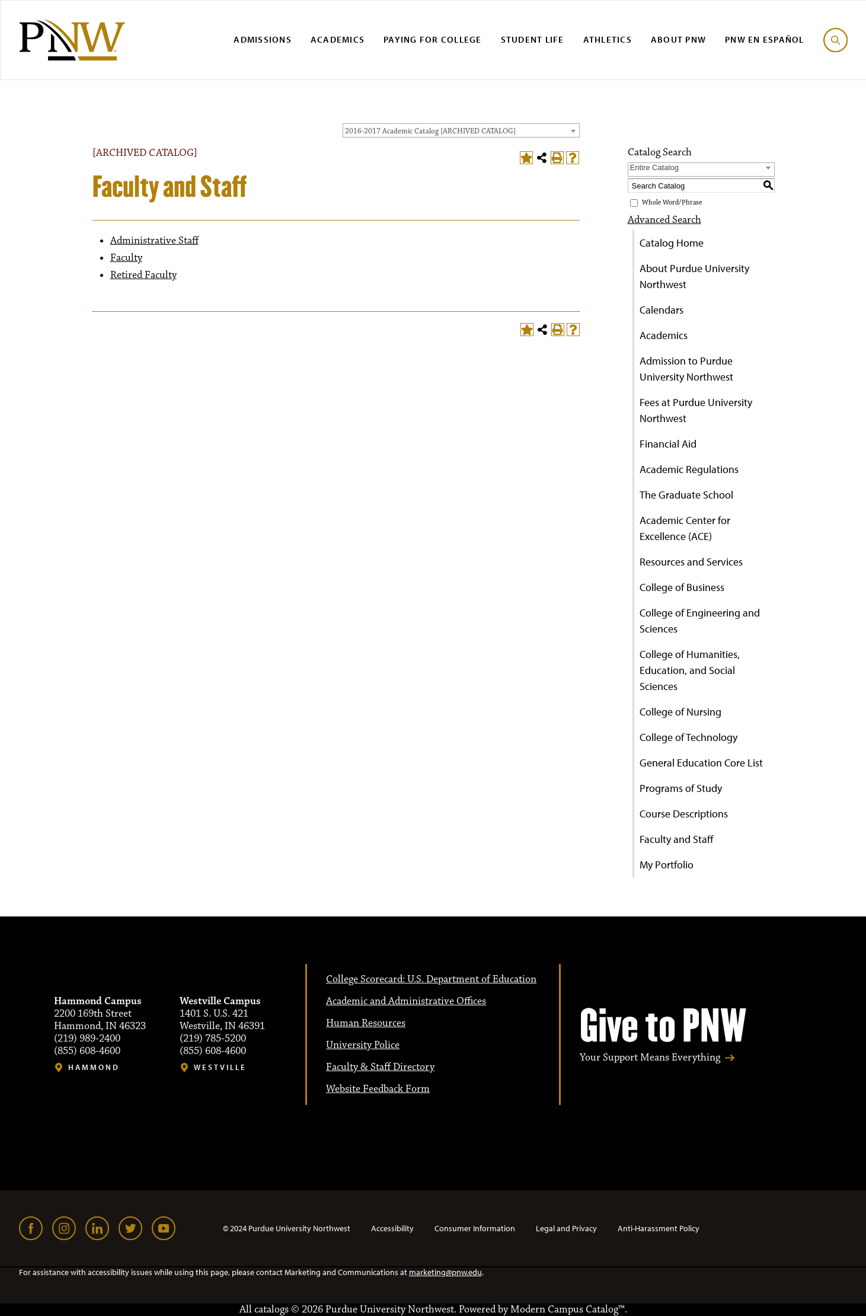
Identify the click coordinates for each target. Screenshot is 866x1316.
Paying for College (433, 39)
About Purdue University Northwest (694, 276)
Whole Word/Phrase (672, 203)
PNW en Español (764, 39)
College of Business (682, 587)
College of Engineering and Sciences (700, 620)
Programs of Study (681, 788)
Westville (220, 1067)
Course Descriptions (684, 813)
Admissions (263, 39)
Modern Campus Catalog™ (567, 1309)
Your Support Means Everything (650, 1058)
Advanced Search (664, 219)
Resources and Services (691, 561)
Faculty (126, 257)
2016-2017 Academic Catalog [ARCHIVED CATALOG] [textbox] (430, 131)
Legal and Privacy (566, 1228)
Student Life (532, 39)
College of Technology (688, 737)
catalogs (271, 1309)
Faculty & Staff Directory (380, 1067)
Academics (338, 39)
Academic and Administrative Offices (406, 1001)
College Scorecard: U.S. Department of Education (431, 979)
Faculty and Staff (677, 839)
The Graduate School (686, 495)
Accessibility (392, 1228)
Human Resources (365, 1023)
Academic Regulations (689, 469)
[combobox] (461, 130)
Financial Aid (668, 444)
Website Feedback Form (378, 1088)
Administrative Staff (154, 240)
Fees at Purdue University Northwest (696, 410)
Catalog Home (672, 243)
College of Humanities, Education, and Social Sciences (690, 670)
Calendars (661, 310)
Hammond (94, 1067)
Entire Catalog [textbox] (654, 167)
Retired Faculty (143, 275)
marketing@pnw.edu (445, 1272)
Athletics (607, 39)
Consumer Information (474, 1228)
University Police (363, 1045)
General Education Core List (701, 762)
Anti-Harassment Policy (658, 1228)
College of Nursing (680, 711)
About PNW (678, 39)
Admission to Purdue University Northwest (686, 369)
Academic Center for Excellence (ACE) (685, 528)
